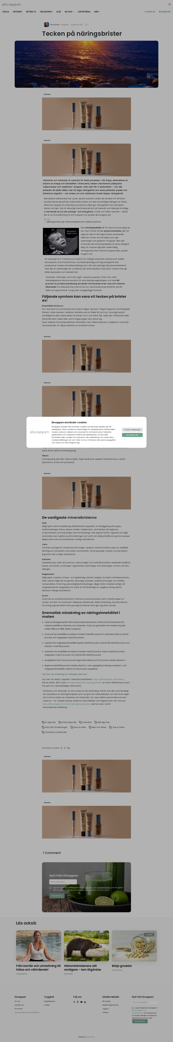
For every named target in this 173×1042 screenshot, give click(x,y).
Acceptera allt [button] (132, 435)
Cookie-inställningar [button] (132, 430)
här (78, 442)
